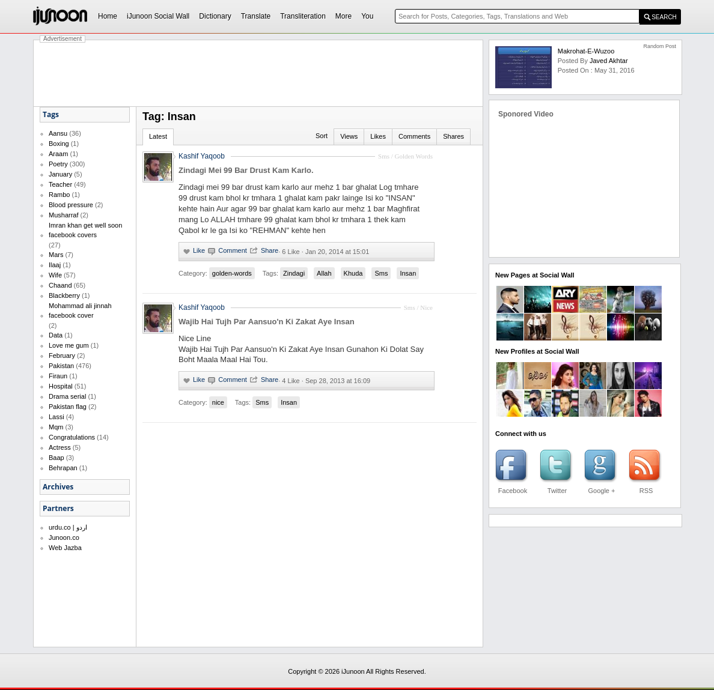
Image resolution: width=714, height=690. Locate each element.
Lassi (56, 416)
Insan (408, 273)
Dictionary (215, 16)
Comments (414, 136)
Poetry (58, 164)
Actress (60, 447)
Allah (324, 273)
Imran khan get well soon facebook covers (85, 230)
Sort (322, 135)
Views (349, 136)
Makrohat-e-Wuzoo (586, 51)
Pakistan (61, 365)
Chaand (60, 285)
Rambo (59, 194)
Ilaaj (55, 264)
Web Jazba (65, 547)
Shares (453, 136)
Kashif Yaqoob (201, 156)
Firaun (58, 376)
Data (56, 335)
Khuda (353, 273)
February (62, 355)
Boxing (59, 143)
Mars (56, 254)
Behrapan (63, 467)
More (343, 16)
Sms (381, 273)
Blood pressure (71, 204)
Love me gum (69, 345)
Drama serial (67, 396)
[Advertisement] (258, 73)
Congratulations (72, 437)
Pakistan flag (68, 406)
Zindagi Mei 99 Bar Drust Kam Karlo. (246, 170)
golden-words (232, 273)
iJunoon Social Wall (158, 16)
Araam (58, 153)
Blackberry (64, 295)
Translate (256, 16)
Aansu (58, 133)
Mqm (56, 427)
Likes (378, 136)
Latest (158, 136)
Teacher (60, 184)
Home (107, 16)
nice (218, 402)
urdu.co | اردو (68, 527)
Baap (56, 457)
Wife (55, 275)
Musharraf (64, 215)
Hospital (61, 386)
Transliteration (303, 16)
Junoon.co (64, 537)
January (60, 174)
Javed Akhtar (609, 60)
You (367, 16)
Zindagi (294, 273)
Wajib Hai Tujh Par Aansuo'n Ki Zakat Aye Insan (266, 321)
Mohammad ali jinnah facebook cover (80, 310)
